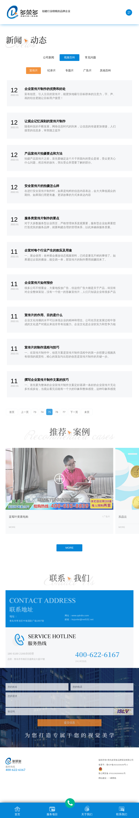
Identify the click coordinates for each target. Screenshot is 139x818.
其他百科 (105, 70)
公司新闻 (48, 57)
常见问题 (90, 57)
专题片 (69, 70)
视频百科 (69, 57)
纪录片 (51, 70)
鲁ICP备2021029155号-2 (117, 765)
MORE (70, 547)
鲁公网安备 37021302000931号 (112, 773)
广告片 (87, 70)
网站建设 (102, 778)
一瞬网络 (112, 778)
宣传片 (33, 70)
